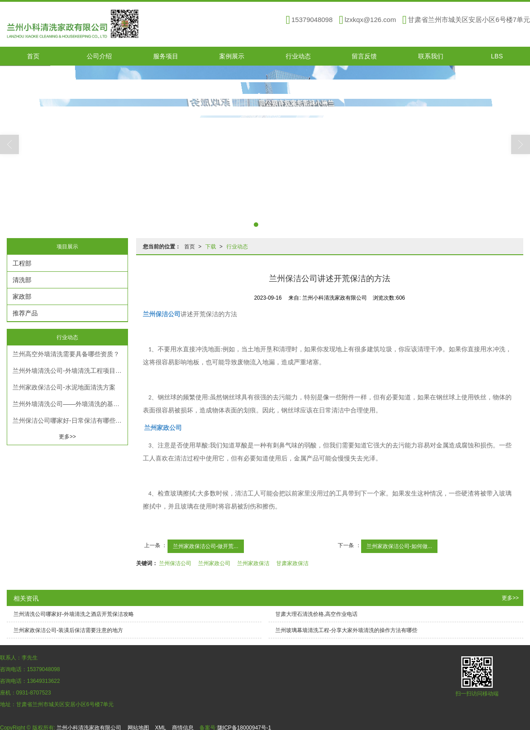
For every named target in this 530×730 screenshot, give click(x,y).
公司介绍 (99, 55)
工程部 (22, 262)
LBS (497, 55)
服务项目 (165, 55)
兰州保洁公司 (175, 563)
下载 (210, 246)
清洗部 (22, 279)
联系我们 (430, 55)
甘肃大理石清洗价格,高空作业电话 (316, 614)
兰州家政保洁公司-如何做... (399, 546)
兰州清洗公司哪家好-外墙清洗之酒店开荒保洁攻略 (73, 614)
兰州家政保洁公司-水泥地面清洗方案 (64, 386)
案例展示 (231, 55)
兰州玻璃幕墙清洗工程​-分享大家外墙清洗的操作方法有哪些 (346, 630)
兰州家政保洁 (253, 563)
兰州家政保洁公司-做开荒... (205, 546)
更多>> (67, 436)
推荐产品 (25, 312)
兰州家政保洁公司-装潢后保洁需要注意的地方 (68, 630)
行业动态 (298, 55)
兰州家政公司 (214, 563)
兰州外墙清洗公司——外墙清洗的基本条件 (70, 403)
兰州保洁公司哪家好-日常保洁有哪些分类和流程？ (70, 420)
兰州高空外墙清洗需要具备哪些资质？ (66, 353)
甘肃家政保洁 (292, 563)
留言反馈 (364, 55)
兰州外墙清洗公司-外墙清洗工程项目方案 (70, 370)
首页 (33, 55)
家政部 (22, 296)
